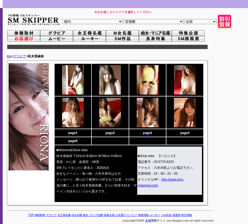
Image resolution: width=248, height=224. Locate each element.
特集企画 (109, 215)
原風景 (177, 215)
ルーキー (155, 215)
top (9, 56)
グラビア (19, 56)
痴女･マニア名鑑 (93, 215)
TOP (31, 215)
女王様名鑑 (64, 215)
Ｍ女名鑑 (76, 215)
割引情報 (186, 215)
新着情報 (143, 215)
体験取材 (40, 215)
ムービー (132, 215)
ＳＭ (148, 220)
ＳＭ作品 (166, 215)
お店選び (120, 215)
